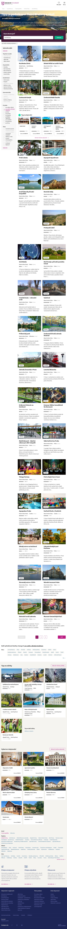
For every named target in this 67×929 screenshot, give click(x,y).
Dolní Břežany (34, 8)
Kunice (57, 652)
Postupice (31, 652)
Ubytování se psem (38, 899)
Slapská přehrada (5, 849)
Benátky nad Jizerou (12, 652)
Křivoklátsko (4, 847)
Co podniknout (10, 8)
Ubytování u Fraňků (8, 768)
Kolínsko (58, 849)
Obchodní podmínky (5, 915)
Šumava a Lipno (59, 838)
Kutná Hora (44, 649)
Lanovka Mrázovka (50, 369)
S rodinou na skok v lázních (9, 709)
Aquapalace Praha (25, 511)
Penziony (53, 896)
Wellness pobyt (50, 709)
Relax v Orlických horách (31, 709)
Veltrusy (9, 654)
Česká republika (18, 8)
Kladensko (23, 849)
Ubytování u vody (38, 904)
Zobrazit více (63, 27)
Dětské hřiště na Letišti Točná (53, 63)
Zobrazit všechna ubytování (41, 137)
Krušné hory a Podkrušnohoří (21, 841)
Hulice (54, 649)
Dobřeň (49, 649)
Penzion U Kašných (34, 127)
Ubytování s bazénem (39, 901)
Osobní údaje (16, 915)
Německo (12, 833)
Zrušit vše (5, 50)
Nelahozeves (15, 654)
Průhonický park (24, 334)
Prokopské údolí (49, 228)
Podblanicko (51, 849)
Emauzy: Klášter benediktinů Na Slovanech (53, 406)
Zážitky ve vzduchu (29, 731)
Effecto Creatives (62, 925)
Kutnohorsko (35, 847)
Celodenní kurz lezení (51, 684)
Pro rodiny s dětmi (38, 894)
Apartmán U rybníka (30, 768)
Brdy (10, 847)
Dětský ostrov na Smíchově (28, 546)
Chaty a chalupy (54, 897)
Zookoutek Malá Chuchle (52, 97)
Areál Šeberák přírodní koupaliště (26, 192)
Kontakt (23, 915)
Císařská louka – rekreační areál (27, 298)
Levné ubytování (38, 906)
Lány (21, 654)
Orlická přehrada (31, 849)
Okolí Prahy (21, 847)
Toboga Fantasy (24, 477)
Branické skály (48, 192)
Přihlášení (30, 915)
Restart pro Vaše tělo (8, 735)
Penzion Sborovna (51, 792)
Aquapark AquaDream (51, 158)
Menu (64, 3)
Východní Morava (56, 841)
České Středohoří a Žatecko (44, 841)
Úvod (3, 8)
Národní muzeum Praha (51, 582)
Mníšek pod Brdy (36, 649)
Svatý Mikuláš (33, 654)
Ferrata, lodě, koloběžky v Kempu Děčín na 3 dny (33, 685)
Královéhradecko (19, 839)
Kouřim (18, 856)
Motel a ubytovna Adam (9, 792)
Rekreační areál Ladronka (27, 616)
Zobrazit (59, 37)
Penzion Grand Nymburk (52, 768)
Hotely (52, 894)
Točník (62, 652)
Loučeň (45, 654)
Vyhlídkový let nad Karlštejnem (11, 684)
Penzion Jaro (6, 817)
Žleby (18, 649)
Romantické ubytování (39, 897)
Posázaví (15, 847)
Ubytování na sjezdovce (39, 903)
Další (62, 637)
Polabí (55, 847)
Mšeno (56, 856)
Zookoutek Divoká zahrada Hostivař (52, 334)
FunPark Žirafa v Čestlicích (52, 511)
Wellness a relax (37, 896)
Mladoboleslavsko (15, 849)
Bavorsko (20, 910)
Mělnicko (3, 851)
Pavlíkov (61, 856)
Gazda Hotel (22, 126)
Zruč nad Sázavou (11, 649)
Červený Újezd (37, 652)
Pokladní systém (5, 920)
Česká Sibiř (60, 847)
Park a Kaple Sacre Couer (52, 477)
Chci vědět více (4, 884)
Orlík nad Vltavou (57, 654)
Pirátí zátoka (23, 158)
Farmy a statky (54, 901)
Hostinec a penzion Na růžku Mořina (59, 128)
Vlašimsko (9, 851)
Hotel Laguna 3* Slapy (47, 127)
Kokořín (25, 652)
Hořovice (50, 654)
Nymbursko (44, 849)
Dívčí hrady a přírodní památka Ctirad (54, 262)
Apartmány (53, 899)
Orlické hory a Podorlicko (7, 843)
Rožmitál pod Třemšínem (54, 857)
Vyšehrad (47, 298)
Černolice (40, 857)
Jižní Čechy (51, 838)
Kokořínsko (28, 847)
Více (64, 658)
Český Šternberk (46, 652)
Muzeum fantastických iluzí (53, 616)
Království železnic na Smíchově (26, 406)
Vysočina (27, 839)
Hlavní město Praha (42, 838)
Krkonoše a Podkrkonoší (6, 841)
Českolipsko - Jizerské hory (7, 839)
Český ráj (46, 839)
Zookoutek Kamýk (25, 97)
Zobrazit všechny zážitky (58, 665)
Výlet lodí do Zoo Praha (51, 441)
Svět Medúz (23, 262)
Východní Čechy (33, 841)
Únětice (15, 857)
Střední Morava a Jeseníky (22, 838)
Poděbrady (9, 857)
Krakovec (39, 654)
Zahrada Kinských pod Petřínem (51, 547)
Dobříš (52, 652)
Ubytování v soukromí (56, 903)
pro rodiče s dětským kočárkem (33, 646)
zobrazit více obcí (60, 859)
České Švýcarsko (53, 839)
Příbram (19, 652)
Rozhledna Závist (24, 63)
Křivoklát (23, 649)
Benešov (26, 654)
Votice (45, 857)
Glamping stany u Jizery (31, 792)
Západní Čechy (33, 838)
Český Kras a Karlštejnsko (46, 847)
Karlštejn (29, 649)
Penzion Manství (29, 817)
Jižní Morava (12, 838)
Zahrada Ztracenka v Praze (28, 369)
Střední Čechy (26, 8)
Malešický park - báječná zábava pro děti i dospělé (27, 442)
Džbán (38, 849)
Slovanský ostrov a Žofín (27, 582)
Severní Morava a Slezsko (36, 839)
